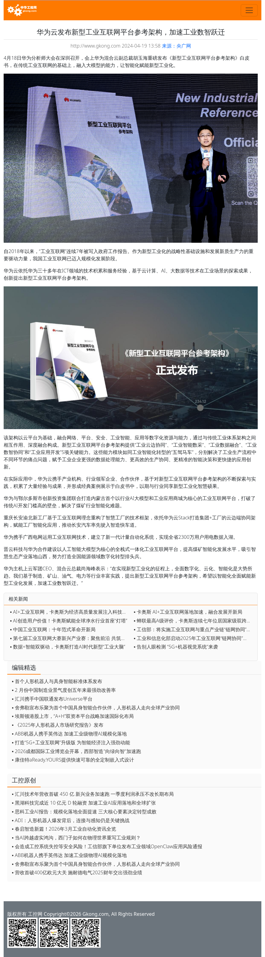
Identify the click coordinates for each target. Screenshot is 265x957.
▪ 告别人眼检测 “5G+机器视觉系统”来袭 (176, 646)
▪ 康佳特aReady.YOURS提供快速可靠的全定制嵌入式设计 (73, 759)
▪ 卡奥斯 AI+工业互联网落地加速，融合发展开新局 (188, 612)
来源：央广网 (176, 45)
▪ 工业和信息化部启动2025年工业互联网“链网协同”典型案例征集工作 (194, 638)
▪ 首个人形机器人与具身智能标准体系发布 (57, 681)
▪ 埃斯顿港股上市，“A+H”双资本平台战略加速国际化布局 (73, 716)
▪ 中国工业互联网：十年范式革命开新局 (53, 629)
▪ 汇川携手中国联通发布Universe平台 (52, 698)
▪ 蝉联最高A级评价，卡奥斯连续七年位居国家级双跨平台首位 (194, 620)
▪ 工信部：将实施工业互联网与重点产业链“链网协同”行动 (194, 629)
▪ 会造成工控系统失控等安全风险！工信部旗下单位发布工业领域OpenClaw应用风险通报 (107, 846)
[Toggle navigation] (249, 10)
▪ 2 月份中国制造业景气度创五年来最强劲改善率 (64, 690)
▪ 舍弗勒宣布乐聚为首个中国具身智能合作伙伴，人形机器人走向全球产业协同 (96, 707)
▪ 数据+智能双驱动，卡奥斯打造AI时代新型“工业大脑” (67, 646)
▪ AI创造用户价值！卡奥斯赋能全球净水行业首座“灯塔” (68, 620)
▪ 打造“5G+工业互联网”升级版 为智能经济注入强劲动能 (71, 742)
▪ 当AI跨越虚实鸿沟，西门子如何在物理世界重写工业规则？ (76, 837)
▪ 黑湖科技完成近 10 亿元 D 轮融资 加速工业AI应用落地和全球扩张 (84, 802)
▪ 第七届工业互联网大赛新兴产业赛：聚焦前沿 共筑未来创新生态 (70, 638)
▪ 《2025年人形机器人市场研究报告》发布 (57, 725)
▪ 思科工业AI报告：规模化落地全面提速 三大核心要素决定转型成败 (84, 811)
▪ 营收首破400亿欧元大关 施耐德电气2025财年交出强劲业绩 (77, 872)
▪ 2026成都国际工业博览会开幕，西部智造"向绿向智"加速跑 (76, 751)
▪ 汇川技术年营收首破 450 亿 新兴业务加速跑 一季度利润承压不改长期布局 (93, 794)
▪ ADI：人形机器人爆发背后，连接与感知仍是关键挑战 (70, 820)
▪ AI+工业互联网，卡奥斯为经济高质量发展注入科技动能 (70, 612)
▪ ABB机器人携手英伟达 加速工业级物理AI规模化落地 (69, 733)
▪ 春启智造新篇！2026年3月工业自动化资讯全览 (64, 828)
